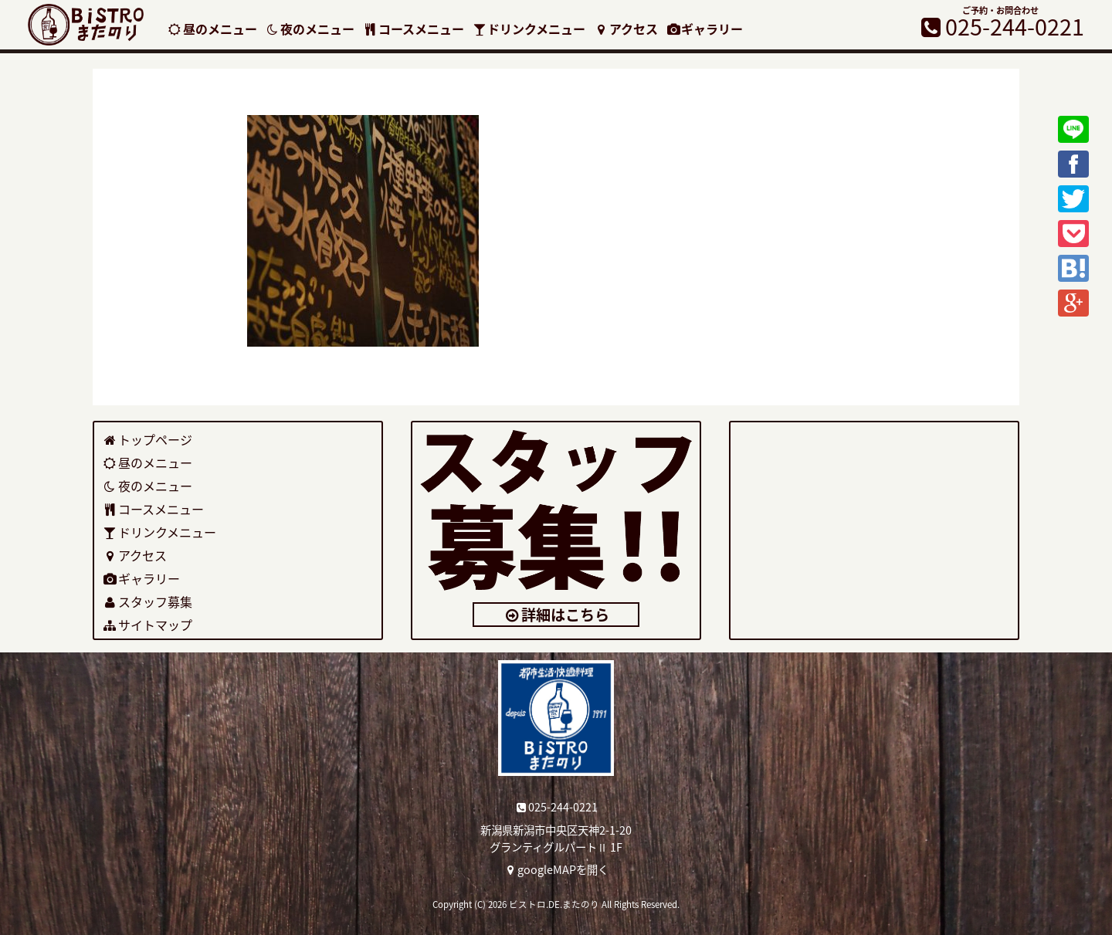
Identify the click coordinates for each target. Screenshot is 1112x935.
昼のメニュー (212, 28)
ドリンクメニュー (529, 28)
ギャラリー (705, 28)
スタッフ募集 (147, 601)
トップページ (147, 439)
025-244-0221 (556, 806)
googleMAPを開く (556, 869)
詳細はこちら (556, 614)
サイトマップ (147, 624)
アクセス (625, 28)
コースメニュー (413, 28)
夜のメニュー (310, 28)
